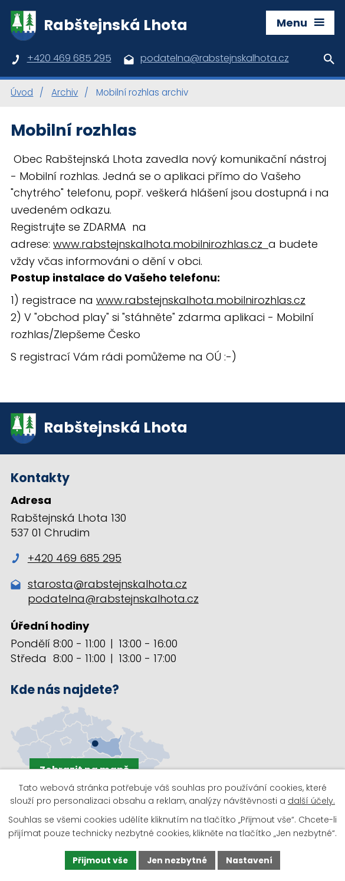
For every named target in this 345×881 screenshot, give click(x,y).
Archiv (64, 94)
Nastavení (250, 860)
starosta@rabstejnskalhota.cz (107, 586)
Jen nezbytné (177, 860)
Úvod (22, 94)
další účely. (311, 801)
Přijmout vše (99, 860)
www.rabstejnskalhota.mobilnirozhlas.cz (160, 245)
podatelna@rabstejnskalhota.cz (113, 601)
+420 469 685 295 (66, 561)
